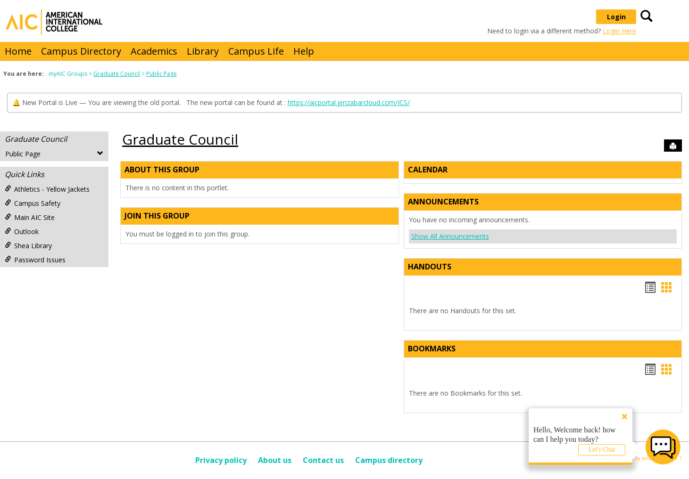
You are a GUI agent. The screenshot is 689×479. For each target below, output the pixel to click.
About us (274, 460)
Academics (154, 51)
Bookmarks (432, 348)
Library (203, 51)
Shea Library (28, 245)
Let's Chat (602, 449)
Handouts (429, 266)
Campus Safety (32, 203)
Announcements (443, 201)
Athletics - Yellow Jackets (47, 189)
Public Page (161, 74)
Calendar (428, 169)
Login (616, 16)
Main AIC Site (30, 217)
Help (303, 51)
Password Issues (35, 259)
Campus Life (256, 51)
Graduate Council (116, 74)
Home (18, 51)
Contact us (323, 460)
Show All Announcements (450, 236)
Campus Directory (81, 51)
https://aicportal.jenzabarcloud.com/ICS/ (349, 102)
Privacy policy (221, 460)
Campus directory (389, 460)
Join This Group (157, 216)
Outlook (22, 231)
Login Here (619, 30)
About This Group (162, 169)
